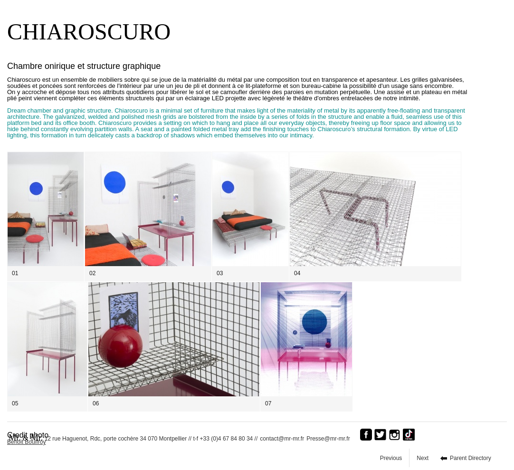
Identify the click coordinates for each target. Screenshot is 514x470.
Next (422, 458)
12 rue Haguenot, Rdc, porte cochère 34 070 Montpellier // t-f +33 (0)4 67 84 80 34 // (133, 437)
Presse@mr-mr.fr (330, 438)
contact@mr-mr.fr (282, 438)
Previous (391, 458)
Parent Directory (470, 458)
